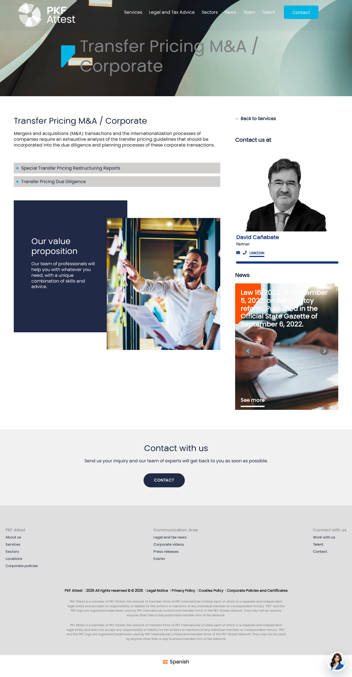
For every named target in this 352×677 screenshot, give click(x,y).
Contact (301, 12)
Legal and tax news (170, 537)
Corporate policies (22, 566)
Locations (14, 559)
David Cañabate (257, 237)
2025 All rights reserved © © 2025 (114, 590)
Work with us (324, 537)
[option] (287, 206)
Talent (268, 12)
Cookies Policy (211, 590)
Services (133, 12)
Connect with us (329, 529)
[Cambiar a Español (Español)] (176, 662)
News (230, 12)
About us (13, 537)
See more (253, 400)
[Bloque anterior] (248, 351)
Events (159, 559)
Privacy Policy (183, 590)
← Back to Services (255, 118)
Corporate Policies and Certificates (257, 590)
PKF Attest (15, 529)
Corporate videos (168, 544)
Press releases (166, 551)
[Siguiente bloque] (325, 351)
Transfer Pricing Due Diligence (53, 181)
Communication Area (175, 529)
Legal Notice (157, 590)
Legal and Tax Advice (172, 12)
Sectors (210, 12)
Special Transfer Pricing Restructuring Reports (70, 168)
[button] (336, 662)
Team (249, 12)
